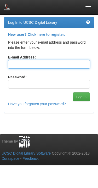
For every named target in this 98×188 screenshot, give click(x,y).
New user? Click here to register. (36, 34)
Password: (17, 77)
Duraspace (10, 158)
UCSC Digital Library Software (26, 153)
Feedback (30, 158)
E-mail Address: (22, 57)
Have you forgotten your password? (37, 104)
